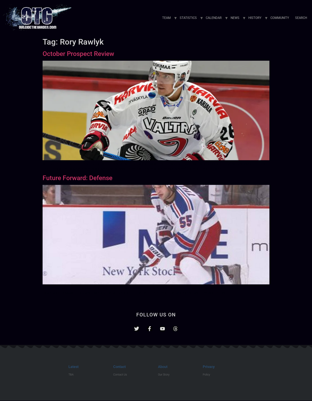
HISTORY (254, 18)
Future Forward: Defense (77, 178)
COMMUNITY (279, 18)
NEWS (235, 18)
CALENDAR (214, 18)
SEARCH (301, 18)
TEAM (166, 18)
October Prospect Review (78, 54)
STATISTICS (188, 18)
